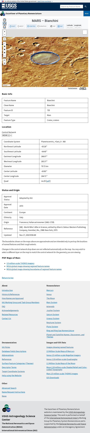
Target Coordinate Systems (13, 371)
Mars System (51, 302)
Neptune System (53, 322)
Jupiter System (53, 310)
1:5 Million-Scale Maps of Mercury (60, 351)
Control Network (9, 132)
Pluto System (52, 326)
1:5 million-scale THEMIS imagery (20, 263)
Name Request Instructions (13, 392)
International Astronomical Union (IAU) (19, 430)
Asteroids (50, 306)
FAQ (3, 306)
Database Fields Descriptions (14, 351)
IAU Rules (6, 347)
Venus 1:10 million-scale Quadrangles (61, 359)
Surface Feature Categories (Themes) (18, 363)
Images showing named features (60, 347)
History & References (11, 294)
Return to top (7, 277)
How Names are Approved (13, 298)
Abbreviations (8, 355)
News (4, 396)
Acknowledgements (10, 310)
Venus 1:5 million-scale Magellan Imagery (63, 355)
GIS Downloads (52, 377)
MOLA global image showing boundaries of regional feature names (34, 269)
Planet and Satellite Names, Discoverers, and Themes (65, 335)
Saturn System (52, 314)
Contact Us (6, 318)
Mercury (49, 290)
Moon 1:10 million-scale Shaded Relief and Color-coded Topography (66, 368)
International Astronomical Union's (64, 418)
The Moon (50, 298)
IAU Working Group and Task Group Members (20, 302)
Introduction (7, 290)
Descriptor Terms (9, 367)
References (6, 359)
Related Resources (10, 314)
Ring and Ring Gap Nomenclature (60, 330)
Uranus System (52, 318)
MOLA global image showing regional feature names (28, 266)
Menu (87, 13)
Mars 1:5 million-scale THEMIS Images (62, 373)
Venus (49, 294)
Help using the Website (11, 375)
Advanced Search (9, 388)
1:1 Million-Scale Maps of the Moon (60, 363)
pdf (48, 181)
